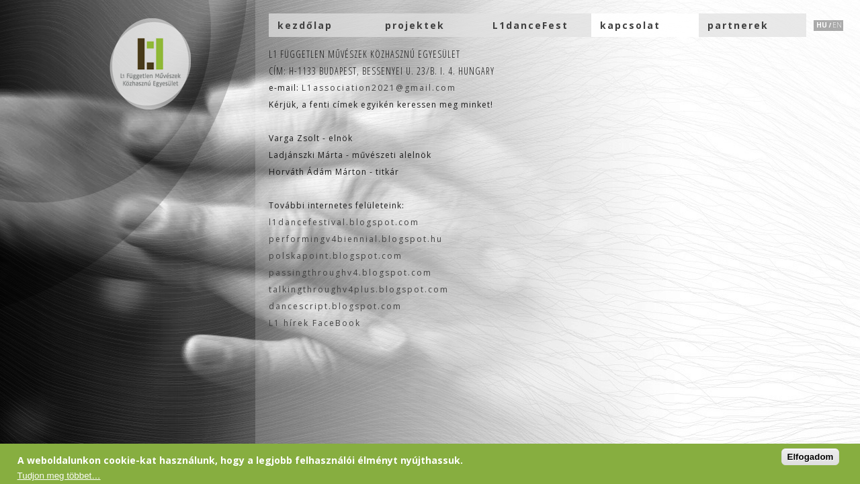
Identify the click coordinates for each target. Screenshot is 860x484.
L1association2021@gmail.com (379, 87)
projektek (415, 25)
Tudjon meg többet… (59, 476)
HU (821, 25)
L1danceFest (530, 25)
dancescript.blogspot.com (335, 306)
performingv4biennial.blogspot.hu (356, 239)
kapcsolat (630, 25)
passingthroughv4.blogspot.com (350, 272)
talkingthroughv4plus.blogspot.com (359, 289)
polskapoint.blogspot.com (335, 255)
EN (837, 25)
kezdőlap (305, 25)
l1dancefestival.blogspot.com (344, 222)
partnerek (738, 25)
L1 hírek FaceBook (315, 323)
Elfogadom (810, 457)
